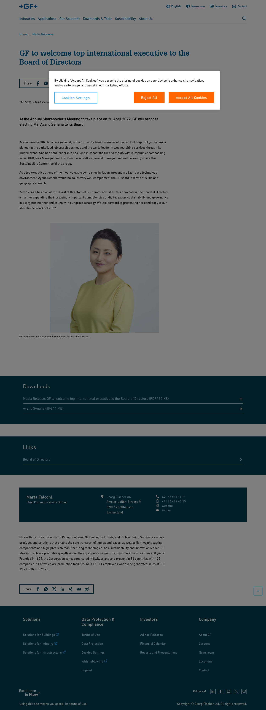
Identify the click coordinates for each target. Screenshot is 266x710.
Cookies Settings (76, 98)
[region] (134, 90)
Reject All (149, 98)
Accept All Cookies (191, 98)
